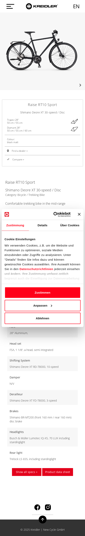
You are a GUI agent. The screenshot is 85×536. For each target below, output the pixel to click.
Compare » (15, 159)
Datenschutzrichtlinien (36, 268)
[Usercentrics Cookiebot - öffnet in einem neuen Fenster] (53, 214)
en (76, 6)
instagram (48, 507)
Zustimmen (42, 292)
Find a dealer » (19, 150)
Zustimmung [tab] (15, 225)
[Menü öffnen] (9, 6)
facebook (37, 507)
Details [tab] (43, 225)
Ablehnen (42, 318)
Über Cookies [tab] (70, 225)
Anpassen (42, 305)
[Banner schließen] (79, 214)
